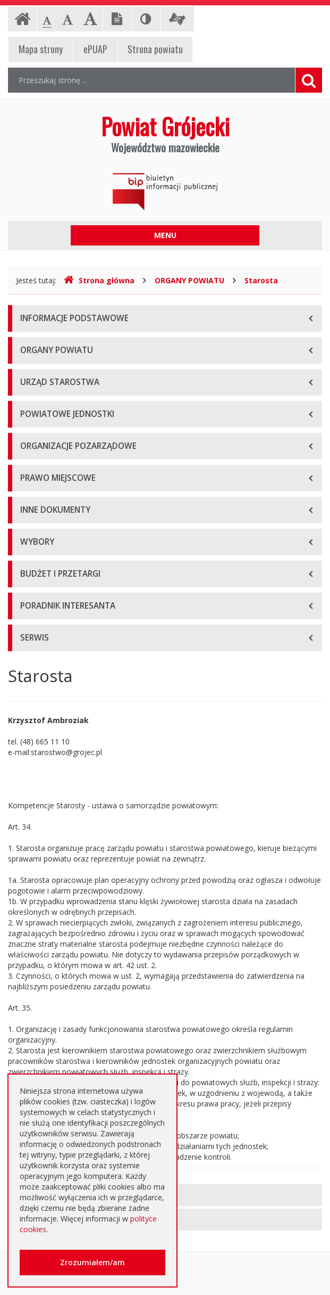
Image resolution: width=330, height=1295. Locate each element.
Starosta (261, 280)
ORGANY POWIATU (189, 280)
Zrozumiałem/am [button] (92, 1262)
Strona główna (99, 280)
